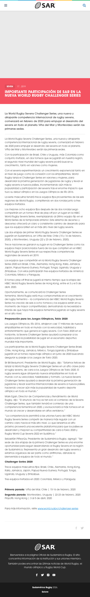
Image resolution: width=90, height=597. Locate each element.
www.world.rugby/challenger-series (58, 509)
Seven (10, 87)
